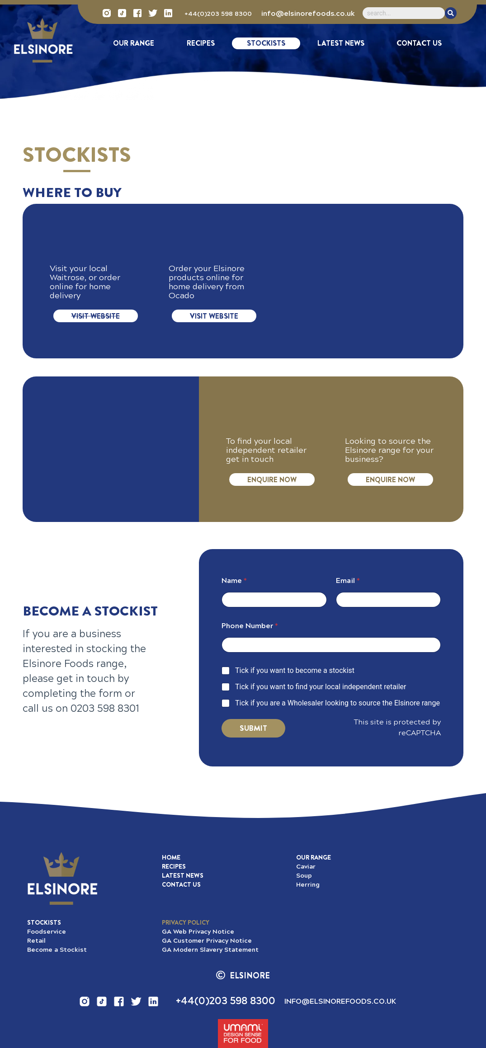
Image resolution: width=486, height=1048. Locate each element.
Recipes (201, 43)
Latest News (340, 43)
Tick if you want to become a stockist (294, 670)
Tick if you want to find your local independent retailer (320, 686)
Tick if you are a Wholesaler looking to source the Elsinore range (337, 703)
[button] (185, 922)
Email (348, 580)
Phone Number (250, 625)
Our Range (133, 43)
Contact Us (419, 43)
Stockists (266, 43)
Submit (253, 728)
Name (234, 580)
